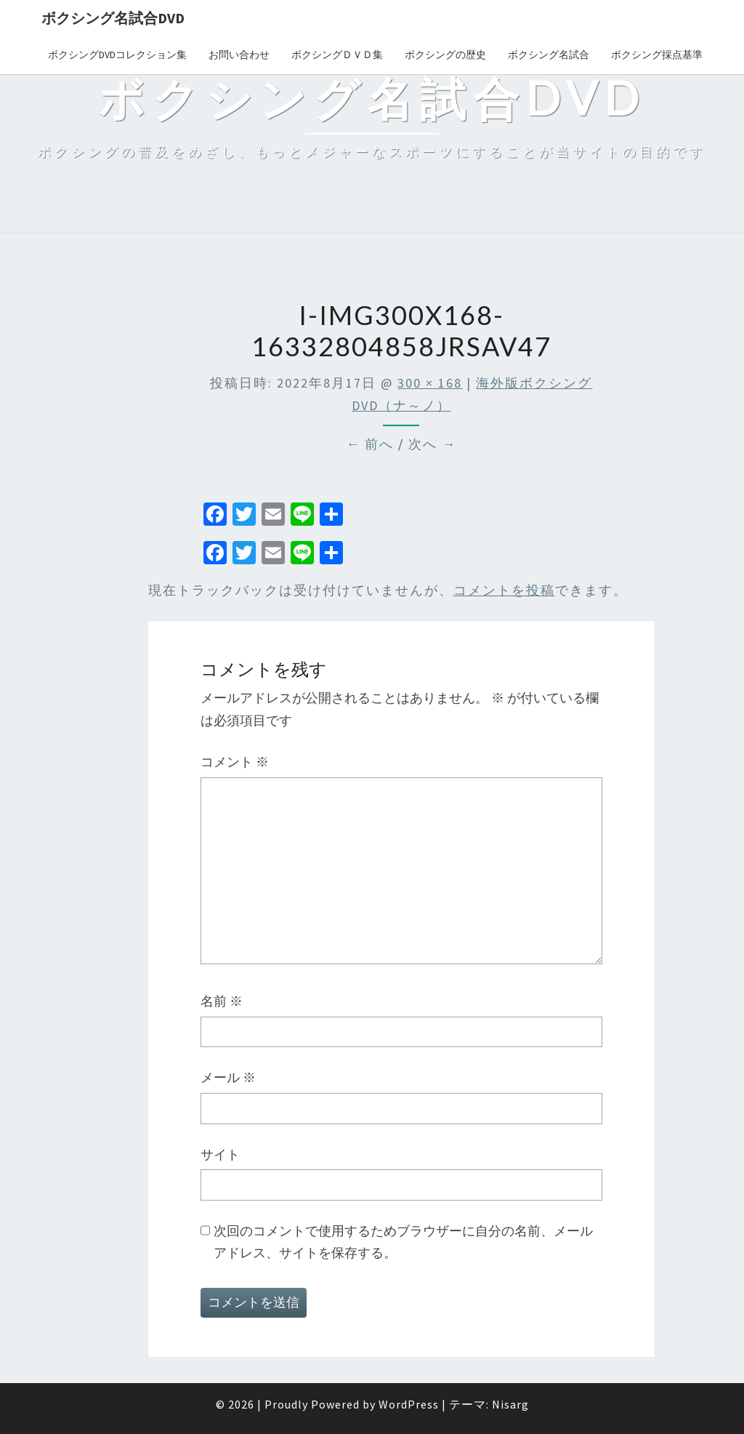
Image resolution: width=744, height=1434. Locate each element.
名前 (222, 1001)
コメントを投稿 (504, 590)
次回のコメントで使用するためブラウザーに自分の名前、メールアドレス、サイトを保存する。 (403, 1242)
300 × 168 (429, 382)
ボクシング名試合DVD (113, 18)
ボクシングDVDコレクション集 (117, 54)
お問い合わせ (239, 54)
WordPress (409, 1404)
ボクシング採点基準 (657, 54)
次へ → (432, 444)
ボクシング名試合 (548, 54)
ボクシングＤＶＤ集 (337, 54)
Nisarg (510, 1404)
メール (228, 1077)
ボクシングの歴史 (445, 54)
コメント (235, 761)
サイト (220, 1154)
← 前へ (370, 444)
